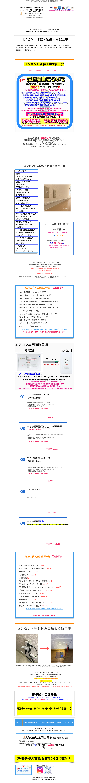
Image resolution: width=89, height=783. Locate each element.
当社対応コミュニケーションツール (24, 182)
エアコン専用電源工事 (21, 248)
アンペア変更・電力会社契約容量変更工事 (25, 230)
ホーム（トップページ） (21, 171)
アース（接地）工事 (20, 246)
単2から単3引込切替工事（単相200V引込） (26, 214)
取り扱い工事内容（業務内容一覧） (24, 179)
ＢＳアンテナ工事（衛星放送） (23, 219)
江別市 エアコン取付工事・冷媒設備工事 (25, 208)
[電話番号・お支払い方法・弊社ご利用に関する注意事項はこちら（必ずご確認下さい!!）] (44, 708)
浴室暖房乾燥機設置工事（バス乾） (25, 240)
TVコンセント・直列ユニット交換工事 (24, 251)
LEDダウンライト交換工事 (22, 190)
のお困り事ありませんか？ (54, 29)
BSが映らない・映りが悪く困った (23, 222)
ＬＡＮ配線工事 (19, 227)
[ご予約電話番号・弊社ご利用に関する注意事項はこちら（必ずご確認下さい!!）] (44, 758)
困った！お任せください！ (47, 728)
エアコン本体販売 (20, 211)
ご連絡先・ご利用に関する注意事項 (24, 176)
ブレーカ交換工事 (20, 243)
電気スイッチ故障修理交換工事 (23, 198)
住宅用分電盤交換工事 (21, 195)
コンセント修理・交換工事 (22, 200)
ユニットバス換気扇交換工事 (22, 203)
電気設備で (38, 728)
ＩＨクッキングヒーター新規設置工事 (24, 238)
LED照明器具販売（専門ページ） (23, 192)
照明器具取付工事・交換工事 (22, 187)
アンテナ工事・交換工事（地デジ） (24, 216)
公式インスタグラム (20, 184)
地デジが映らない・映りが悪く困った (24, 224)
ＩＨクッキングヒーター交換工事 (23, 235)
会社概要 (18, 174)
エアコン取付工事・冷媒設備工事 (23, 206)
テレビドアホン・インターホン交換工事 (25, 232)
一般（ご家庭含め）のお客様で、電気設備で (38, 29)
